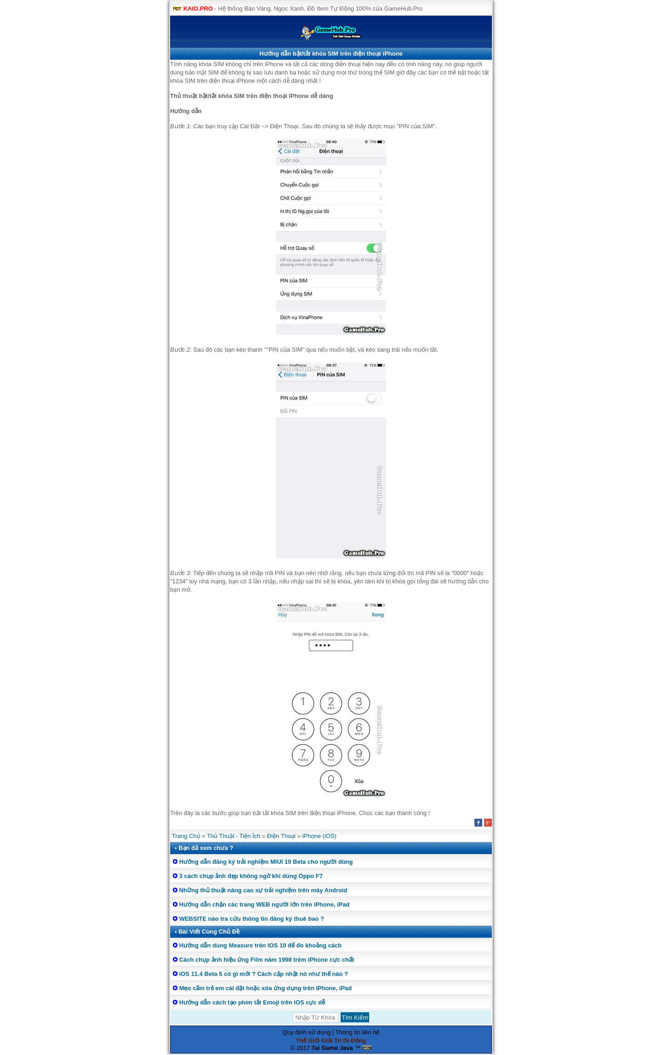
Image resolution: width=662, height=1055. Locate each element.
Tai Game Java (332, 1047)
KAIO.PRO (198, 8)
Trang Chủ (186, 836)
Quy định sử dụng (307, 1032)
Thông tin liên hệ (358, 1032)
